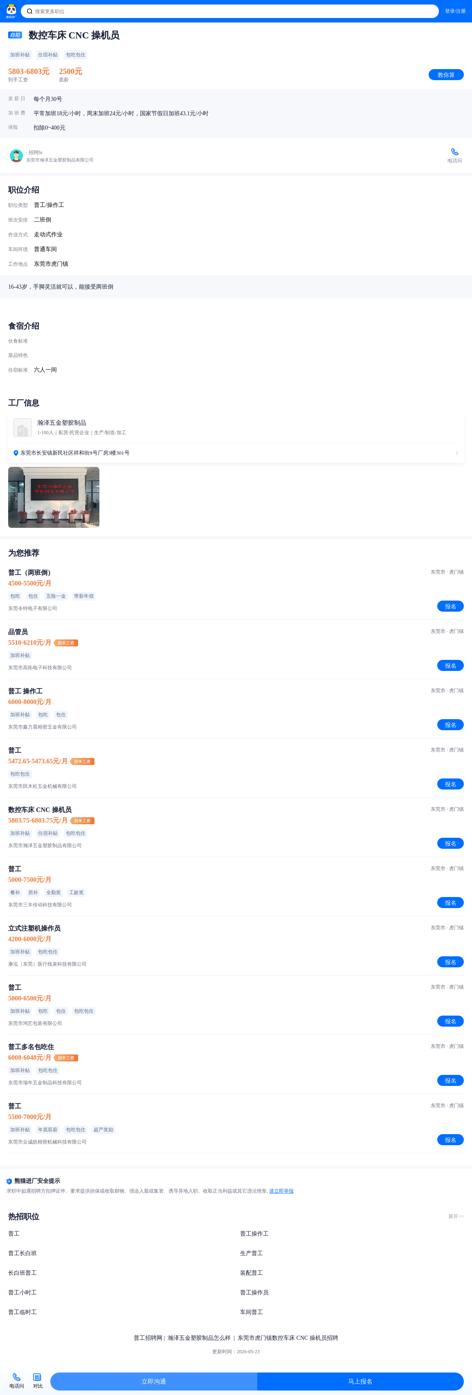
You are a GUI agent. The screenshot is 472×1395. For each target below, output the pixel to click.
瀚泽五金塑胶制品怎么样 (199, 1338)
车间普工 (251, 1312)
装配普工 (251, 1273)
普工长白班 (22, 1253)
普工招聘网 (148, 1338)
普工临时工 (22, 1312)
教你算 (446, 75)
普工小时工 (22, 1293)
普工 (14, 1234)
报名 (450, 606)
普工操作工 (254, 1234)
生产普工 (251, 1253)
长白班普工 (22, 1273)
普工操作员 (254, 1293)
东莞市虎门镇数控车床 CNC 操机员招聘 (288, 1338)
